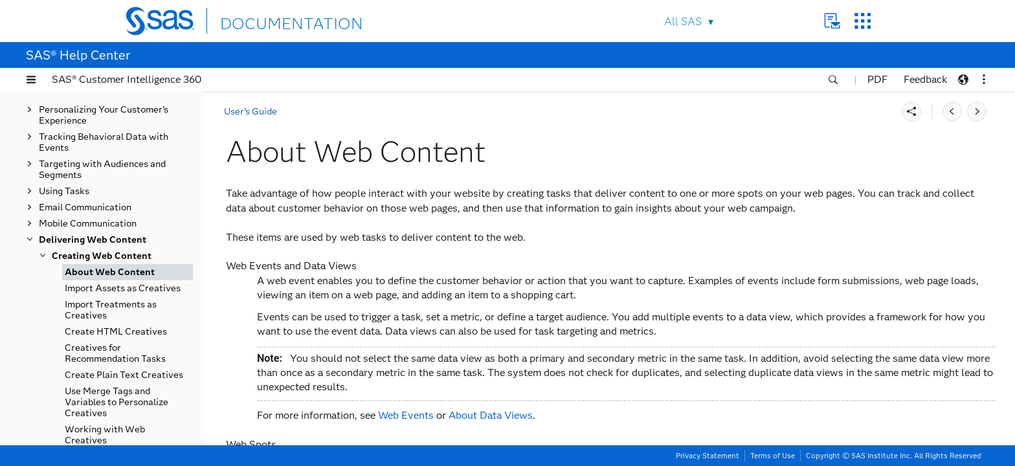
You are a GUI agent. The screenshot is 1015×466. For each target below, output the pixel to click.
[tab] (127, 272)
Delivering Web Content (92, 239)
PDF (877, 79)
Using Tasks (64, 191)
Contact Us (832, 21)
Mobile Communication (88, 223)
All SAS (683, 22)
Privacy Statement (707, 455)
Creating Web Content (101, 255)
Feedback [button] (925, 79)
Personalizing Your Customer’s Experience (103, 115)
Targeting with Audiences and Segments (102, 170)
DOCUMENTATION (267, 20)
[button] (31, 79)
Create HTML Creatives (116, 331)
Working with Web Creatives (105, 435)
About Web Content (110, 272)
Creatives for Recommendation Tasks (115, 353)
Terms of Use (772, 455)
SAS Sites (862, 21)
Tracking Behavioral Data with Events (103, 142)
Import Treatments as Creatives (111, 310)
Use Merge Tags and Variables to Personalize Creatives (116, 402)
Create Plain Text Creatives (124, 375)
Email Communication (85, 207)
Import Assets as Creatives (123, 288)
